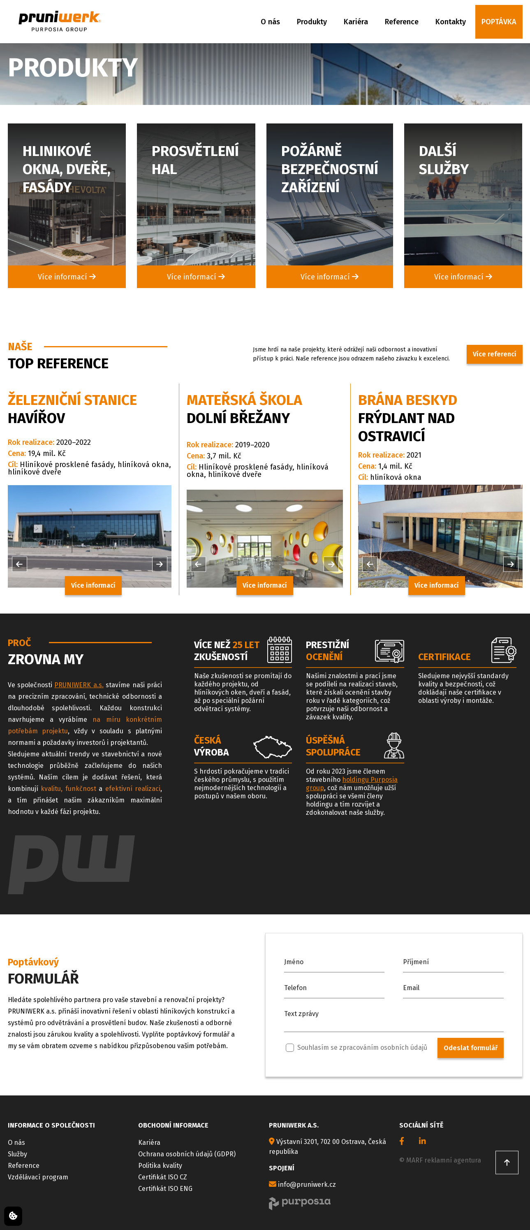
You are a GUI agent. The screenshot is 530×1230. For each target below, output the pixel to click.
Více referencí (494, 354)
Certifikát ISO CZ (162, 1177)
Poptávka (498, 21)
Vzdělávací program (38, 1177)
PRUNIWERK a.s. (78, 685)
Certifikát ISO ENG (165, 1189)
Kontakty (450, 21)
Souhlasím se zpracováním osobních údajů (356, 1048)
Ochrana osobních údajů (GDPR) (187, 1154)
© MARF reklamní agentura (440, 1160)
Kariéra (356, 21)
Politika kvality (160, 1166)
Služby (17, 1154)
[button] (19, 564)
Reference (402, 21)
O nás (270, 21)
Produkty (312, 21)
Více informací (67, 276)
